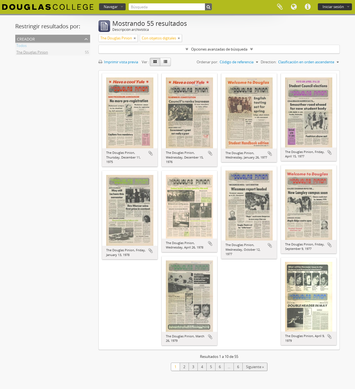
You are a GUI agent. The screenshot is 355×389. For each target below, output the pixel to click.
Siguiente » (255, 366)
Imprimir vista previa (118, 61)
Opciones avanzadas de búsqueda (219, 49)
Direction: (269, 61)
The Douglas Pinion (32, 53)
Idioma (294, 7)
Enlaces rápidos (308, 7)
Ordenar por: (207, 61)
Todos (21, 46)
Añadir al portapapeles (150, 153)
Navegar (111, 6)
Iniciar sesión (333, 6)
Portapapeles (280, 7)
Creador (26, 38)
